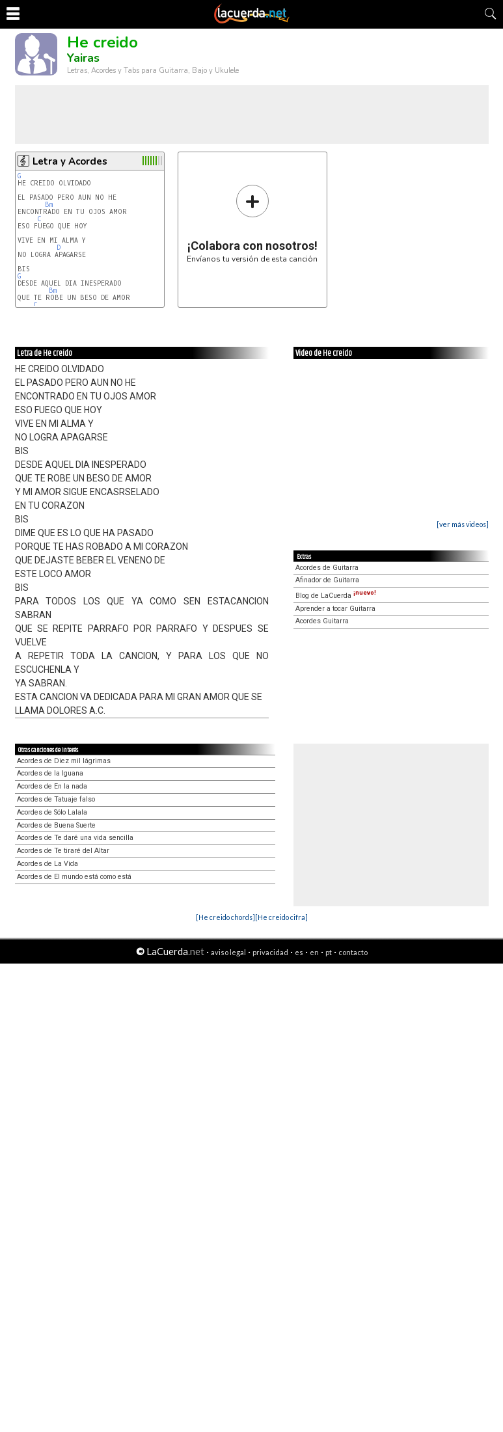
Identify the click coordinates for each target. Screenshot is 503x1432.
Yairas (83, 58)
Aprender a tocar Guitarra (335, 608)
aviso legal (228, 952)
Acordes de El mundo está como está (74, 876)
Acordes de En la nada (52, 786)
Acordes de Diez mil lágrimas (64, 761)
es (299, 952)
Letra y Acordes (70, 161)
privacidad (270, 952)
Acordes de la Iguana (50, 773)
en (314, 952)
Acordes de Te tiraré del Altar (63, 850)
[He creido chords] (225, 917)
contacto (353, 952)
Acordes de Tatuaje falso (56, 799)
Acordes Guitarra (322, 621)
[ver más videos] (463, 524)
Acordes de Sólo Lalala (52, 812)
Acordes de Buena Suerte (56, 825)
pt (328, 952)
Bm (49, 204)
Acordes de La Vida (47, 863)
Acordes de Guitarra (327, 567)
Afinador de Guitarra (327, 580)
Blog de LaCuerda (335, 595)
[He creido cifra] (281, 917)
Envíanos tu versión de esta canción (252, 223)
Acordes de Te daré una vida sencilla (75, 837)
